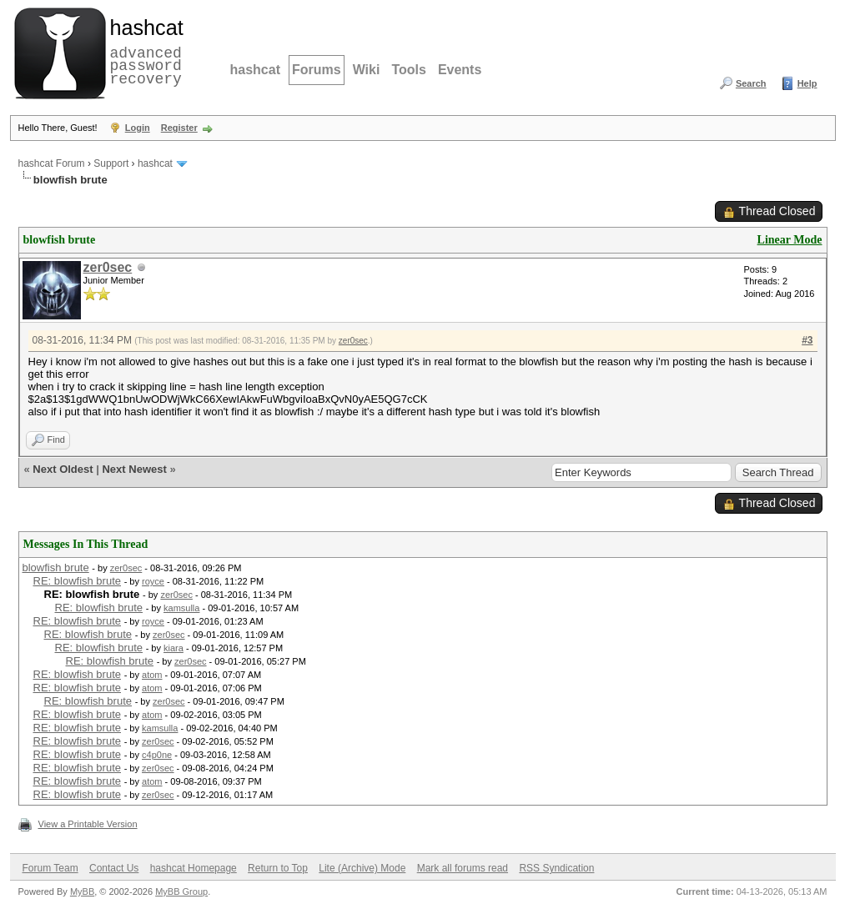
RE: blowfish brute (77, 581)
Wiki (366, 70)
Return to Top (278, 868)
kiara (173, 648)
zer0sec (108, 267)
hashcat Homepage (193, 868)
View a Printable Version (88, 824)
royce (153, 581)
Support (110, 163)
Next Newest (134, 469)
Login (137, 128)
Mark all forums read (462, 868)
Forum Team (50, 868)
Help (807, 83)
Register (179, 128)
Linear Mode (789, 240)
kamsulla (181, 608)
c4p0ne (157, 755)
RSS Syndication (556, 868)
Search (751, 83)
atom (152, 675)
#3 (807, 340)
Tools (408, 70)
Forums (316, 70)
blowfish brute (56, 567)
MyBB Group (181, 891)
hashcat (255, 70)
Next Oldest (63, 469)
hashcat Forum (51, 163)
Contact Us (113, 868)
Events (459, 70)
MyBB (82, 891)
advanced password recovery (143, 51)
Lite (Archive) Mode (362, 868)
